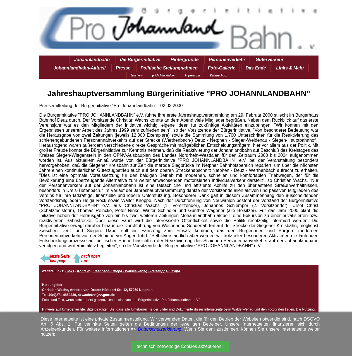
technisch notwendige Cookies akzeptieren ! (180, 346)
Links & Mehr (290, 68)
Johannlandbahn (92, 59)
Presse (123, 68)
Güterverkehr (269, 59)
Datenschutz (218, 75)
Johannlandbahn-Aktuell (80, 68)
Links (69, 271)
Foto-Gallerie (222, 68)
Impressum (192, 75)
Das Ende (256, 68)
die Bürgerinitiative (140, 59)
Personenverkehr (227, 59)
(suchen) (137, 75)
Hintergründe (184, 59)
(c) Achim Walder (163, 75)
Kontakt (83, 271)
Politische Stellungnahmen (169, 68)
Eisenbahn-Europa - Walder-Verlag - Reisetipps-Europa (136, 271)
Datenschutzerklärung (159, 329)
